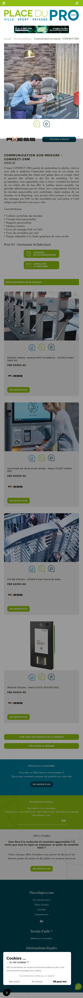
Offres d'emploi (41, 904)
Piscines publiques (22, 38)
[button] (7, 992)
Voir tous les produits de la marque (41, 737)
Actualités (41, 909)
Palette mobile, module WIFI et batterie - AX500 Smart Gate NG (40, 359)
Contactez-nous (41, 914)
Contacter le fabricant (37, 265)
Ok (64, 821)
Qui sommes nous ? (41, 899)
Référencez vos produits (41, 938)
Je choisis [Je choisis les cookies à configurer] (37, 981)
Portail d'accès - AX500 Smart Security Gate (33, 579)
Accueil (7, 38)
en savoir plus (18, 390)
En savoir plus (41, 784)
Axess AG (9, 162)
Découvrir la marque (59, 139)
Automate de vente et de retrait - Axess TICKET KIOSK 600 (39, 470)
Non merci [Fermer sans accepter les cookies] (14, 981)
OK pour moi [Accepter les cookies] (60, 981)
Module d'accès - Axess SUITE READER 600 (33, 687)
